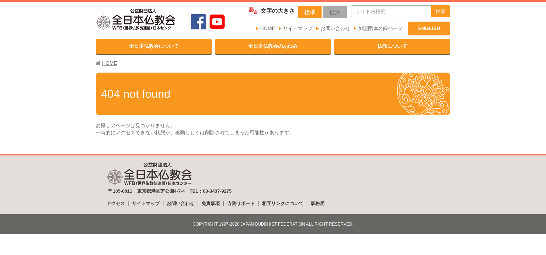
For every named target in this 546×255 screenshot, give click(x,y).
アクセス (115, 203)
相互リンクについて (282, 203)
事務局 (317, 203)
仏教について (392, 46)
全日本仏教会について (154, 46)
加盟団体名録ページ (380, 28)
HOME (267, 28)
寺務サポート (241, 203)
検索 (441, 11)
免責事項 (210, 203)
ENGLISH (429, 28)
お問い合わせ (335, 28)
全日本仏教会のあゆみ (273, 46)
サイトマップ (298, 28)
